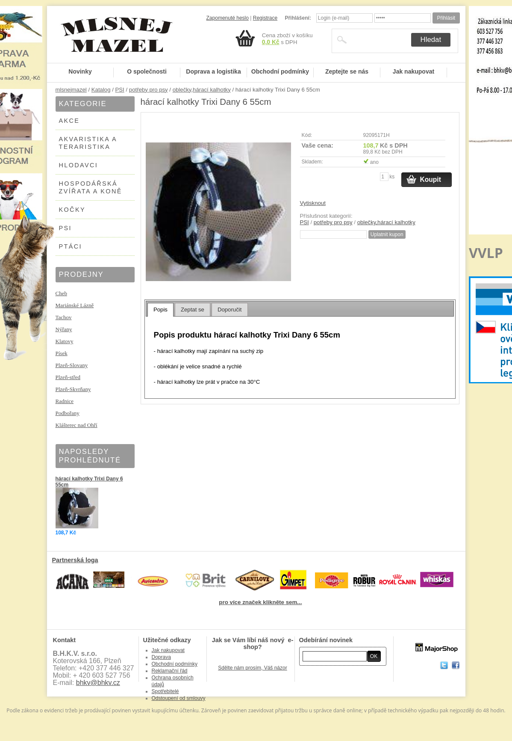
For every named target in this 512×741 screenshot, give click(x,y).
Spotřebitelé (165, 691)
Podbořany (67, 413)
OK (373, 656)
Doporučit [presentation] (229, 309)
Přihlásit (446, 18)
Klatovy (65, 341)
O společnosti (147, 71)
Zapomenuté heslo (227, 18)
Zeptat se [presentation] (192, 309)
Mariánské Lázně (75, 305)
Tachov (64, 317)
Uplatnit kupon (387, 234)
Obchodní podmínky (280, 71)
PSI (119, 89)
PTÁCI (70, 246)
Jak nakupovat (413, 71)
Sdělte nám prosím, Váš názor (252, 668)
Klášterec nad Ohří (76, 425)
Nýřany (64, 329)
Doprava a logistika (213, 71)
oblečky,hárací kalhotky (202, 89)
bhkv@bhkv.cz (98, 682)
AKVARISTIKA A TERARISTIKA (88, 143)
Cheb (61, 293)
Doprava (161, 657)
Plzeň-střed (68, 377)
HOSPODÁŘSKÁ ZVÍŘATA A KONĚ (90, 187)
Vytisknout (313, 203)
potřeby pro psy (148, 89)
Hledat (431, 40)
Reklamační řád (170, 671)
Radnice (65, 401)
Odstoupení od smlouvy (179, 698)
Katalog (101, 89)
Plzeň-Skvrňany (73, 389)
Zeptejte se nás (346, 71)
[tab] (160, 310)
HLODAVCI (78, 165)
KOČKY (72, 209)
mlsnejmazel (71, 89)
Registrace (265, 18)
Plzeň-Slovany (72, 365)
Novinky (79, 71)
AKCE (69, 120)
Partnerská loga (75, 560)
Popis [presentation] (160, 309)
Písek (62, 353)
